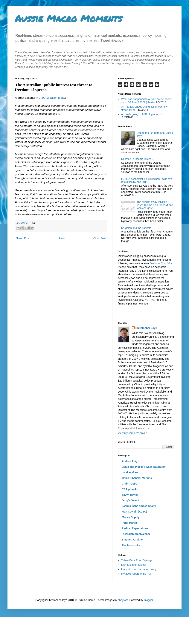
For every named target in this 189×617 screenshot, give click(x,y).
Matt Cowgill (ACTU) (134, 511)
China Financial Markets (137, 478)
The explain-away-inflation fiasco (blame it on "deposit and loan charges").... (155, 205)
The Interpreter (131, 545)
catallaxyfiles (130, 472)
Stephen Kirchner (133, 539)
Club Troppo (129, 483)
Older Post (99, 238)
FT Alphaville (130, 489)
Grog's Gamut (130, 500)
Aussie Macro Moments (68, 18)
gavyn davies (130, 494)
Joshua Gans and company (139, 505)
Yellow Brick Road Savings (136, 560)
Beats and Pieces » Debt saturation (143, 466)
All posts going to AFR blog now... (140, 114)
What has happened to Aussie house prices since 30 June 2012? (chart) (146, 101)
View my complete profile (132, 433)
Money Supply (131, 517)
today (52, 97)
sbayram (123, 600)
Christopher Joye (146, 328)
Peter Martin (129, 522)
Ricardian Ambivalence (136, 533)
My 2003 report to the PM (136, 573)
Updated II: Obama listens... (137, 158)
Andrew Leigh (130, 461)
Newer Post (22, 238)
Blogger (148, 600)
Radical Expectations (135, 528)
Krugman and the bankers (136, 228)
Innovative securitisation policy (139, 569)
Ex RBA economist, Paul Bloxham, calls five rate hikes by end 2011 (146, 180)
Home (61, 238)
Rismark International (133, 564)
